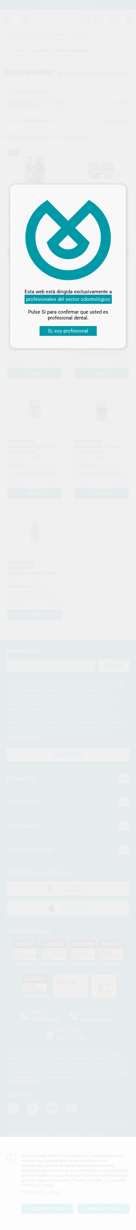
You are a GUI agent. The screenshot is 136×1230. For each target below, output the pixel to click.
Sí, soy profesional (68, 331)
